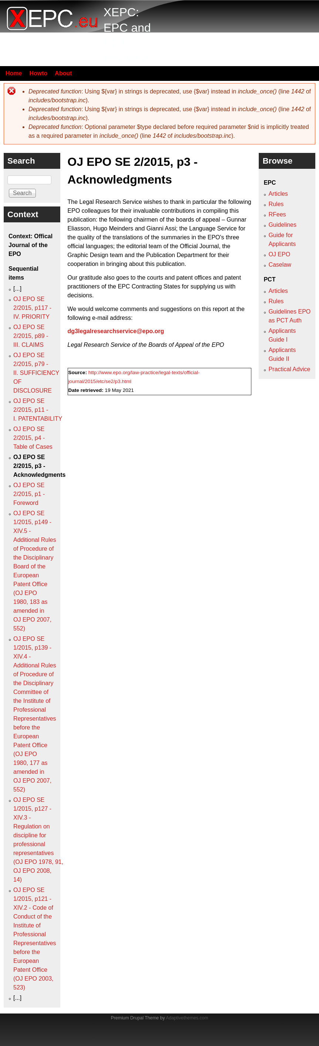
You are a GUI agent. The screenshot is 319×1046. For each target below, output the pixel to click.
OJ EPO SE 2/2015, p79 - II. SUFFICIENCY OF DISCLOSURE (36, 373)
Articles (278, 194)
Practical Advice (289, 369)
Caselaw (279, 265)
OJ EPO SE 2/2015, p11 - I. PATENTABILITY (37, 410)
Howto (38, 73)
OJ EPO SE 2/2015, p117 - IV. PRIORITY (32, 308)
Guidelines (282, 225)
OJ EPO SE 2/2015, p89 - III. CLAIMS (30, 336)
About (63, 73)
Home (14, 73)
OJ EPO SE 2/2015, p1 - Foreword (29, 494)
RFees (277, 214)
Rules (276, 204)
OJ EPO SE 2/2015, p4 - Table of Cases (32, 438)
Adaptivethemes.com (187, 1018)
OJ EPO (279, 254)
